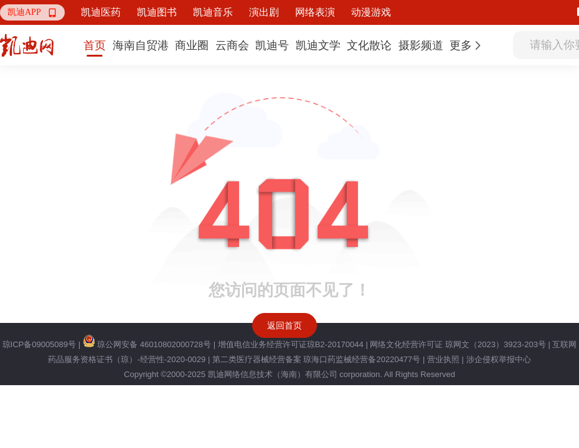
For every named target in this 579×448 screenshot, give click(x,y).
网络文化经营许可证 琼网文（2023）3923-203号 (457, 344)
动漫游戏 (371, 12)
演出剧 (264, 12)
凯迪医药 (101, 12)
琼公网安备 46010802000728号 (147, 344)
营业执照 (443, 359)
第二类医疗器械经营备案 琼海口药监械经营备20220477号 (316, 359)
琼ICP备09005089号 (39, 344)
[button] (32, 12)
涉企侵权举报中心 (498, 359)
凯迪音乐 (213, 12)
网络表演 (315, 12)
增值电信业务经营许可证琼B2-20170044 (291, 344)
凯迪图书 (157, 12)
